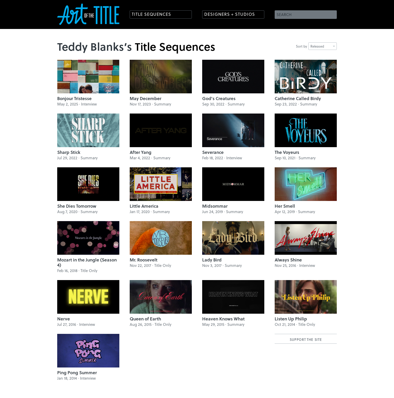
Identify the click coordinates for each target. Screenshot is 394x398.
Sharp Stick (68, 152)
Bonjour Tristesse (74, 98)
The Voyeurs (287, 152)
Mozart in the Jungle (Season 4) (87, 262)
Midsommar (215, 206)
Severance (213, 152)
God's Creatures (219, 98)
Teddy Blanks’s (94, 46)
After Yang (140, 152)
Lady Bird (212, 260)
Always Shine (288, 260)
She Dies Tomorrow (76, 206)
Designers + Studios (229, 14)
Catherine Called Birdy (298, 98)
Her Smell (285, 206)
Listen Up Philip (291, 319)
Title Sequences (151, 14)
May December (145, 98)
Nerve (63, 319)
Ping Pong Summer (77, 372)
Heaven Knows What (223, 319)
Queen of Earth (145, 319)
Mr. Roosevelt (143, 260)
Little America (144, 206)
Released (322, 46)
